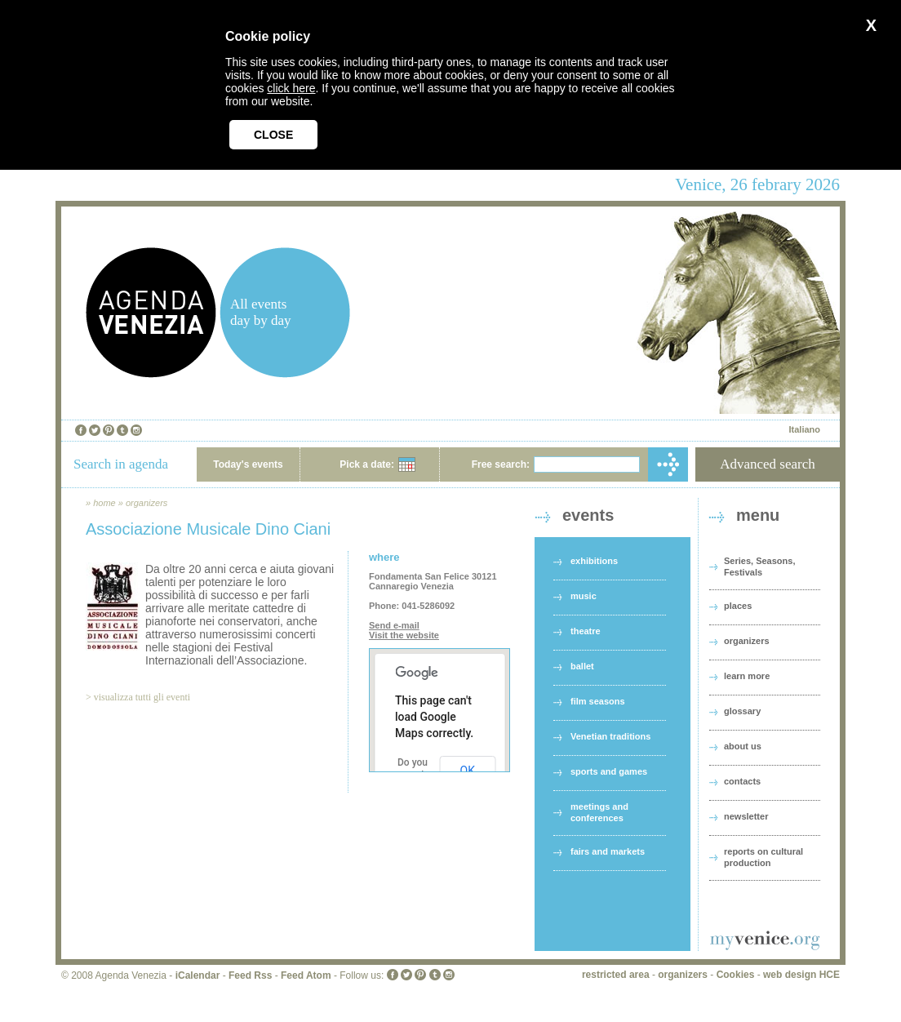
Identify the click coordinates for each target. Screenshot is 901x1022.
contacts (742, 781)
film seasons (597, 701)
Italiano (804, 429)
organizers (146, 503)
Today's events (247, 464)
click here (291, 88)
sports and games (608, 771)
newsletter (746, 816)
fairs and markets (607, 851)
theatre (585, 631)
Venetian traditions (610, 736)
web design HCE (801, 974)
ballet (582, 666)
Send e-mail (394, 625)
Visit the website (404, 635)
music (583, 596)
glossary (742, 711)
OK (467, 770)
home (104, 503)
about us (742, 746)
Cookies (736, 974)
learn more (747, 676)
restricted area (616, 974)
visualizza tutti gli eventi (142, 697)
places (738, 606)
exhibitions (594, 561)
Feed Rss (250, 975)
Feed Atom (306, 975)
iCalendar (197, 975)
